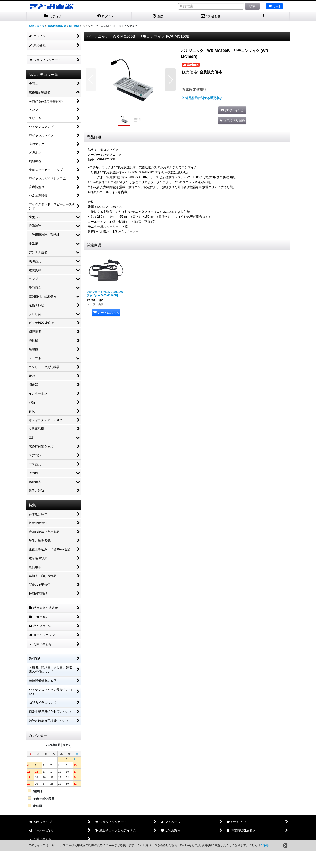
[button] (263, 16)
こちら (264, 845)
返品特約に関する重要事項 (202, 98)
